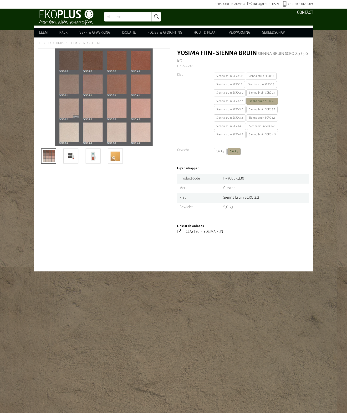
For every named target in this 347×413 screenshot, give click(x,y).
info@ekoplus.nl (264, 4)
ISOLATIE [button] (129, 33)
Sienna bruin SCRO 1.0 (229, 76)
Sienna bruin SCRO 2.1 (262, 92)
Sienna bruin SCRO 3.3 (262, 117)
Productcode (189, 178)
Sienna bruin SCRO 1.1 (261, 76)
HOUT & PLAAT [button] (205, 33)
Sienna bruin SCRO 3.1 (262, 109)
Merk (183, 188)
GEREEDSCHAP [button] (273, 33)
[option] (104, 97)
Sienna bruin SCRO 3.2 (229, 117)
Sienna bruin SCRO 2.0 (229, 92)
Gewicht (183, 150)
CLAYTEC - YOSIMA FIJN (204, 232)
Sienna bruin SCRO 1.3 (261, 84)
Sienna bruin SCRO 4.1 (262, 126)
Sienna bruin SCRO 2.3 (262, 101)
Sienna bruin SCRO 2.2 (229, 101)
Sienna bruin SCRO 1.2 (229, 84)
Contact (305, 13)
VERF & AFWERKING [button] (94, 33)
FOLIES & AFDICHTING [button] (165, 33)
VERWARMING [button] (239, 33)
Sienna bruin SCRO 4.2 (229, 134)
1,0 (220, 151)
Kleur (181, 75)
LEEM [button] (43, 33)
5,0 (234, 151)
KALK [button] (63, 33)
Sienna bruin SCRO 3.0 (229, 109)
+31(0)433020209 (298, 4)
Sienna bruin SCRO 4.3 (262, 134)
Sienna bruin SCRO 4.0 (229, 126)
